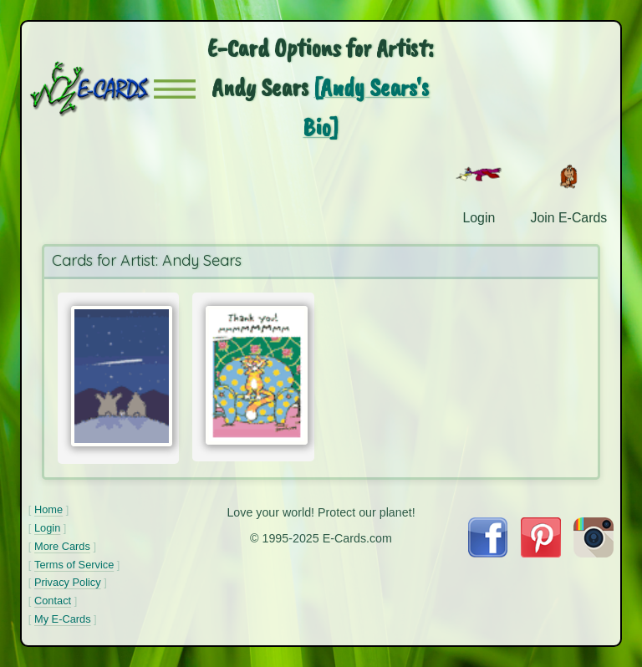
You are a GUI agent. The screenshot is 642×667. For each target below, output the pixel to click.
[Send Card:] (118, 376)
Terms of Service (74, 564)
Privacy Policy (67, 582)
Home (48, 509)
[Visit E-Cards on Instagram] (593, 553)
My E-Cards (62, 619)
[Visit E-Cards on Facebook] (487, 553)
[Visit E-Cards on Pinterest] (541, 553)
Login (47, 528)
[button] (175, 89)
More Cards (62, 546)
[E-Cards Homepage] (91, 89)
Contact (52, 600)
